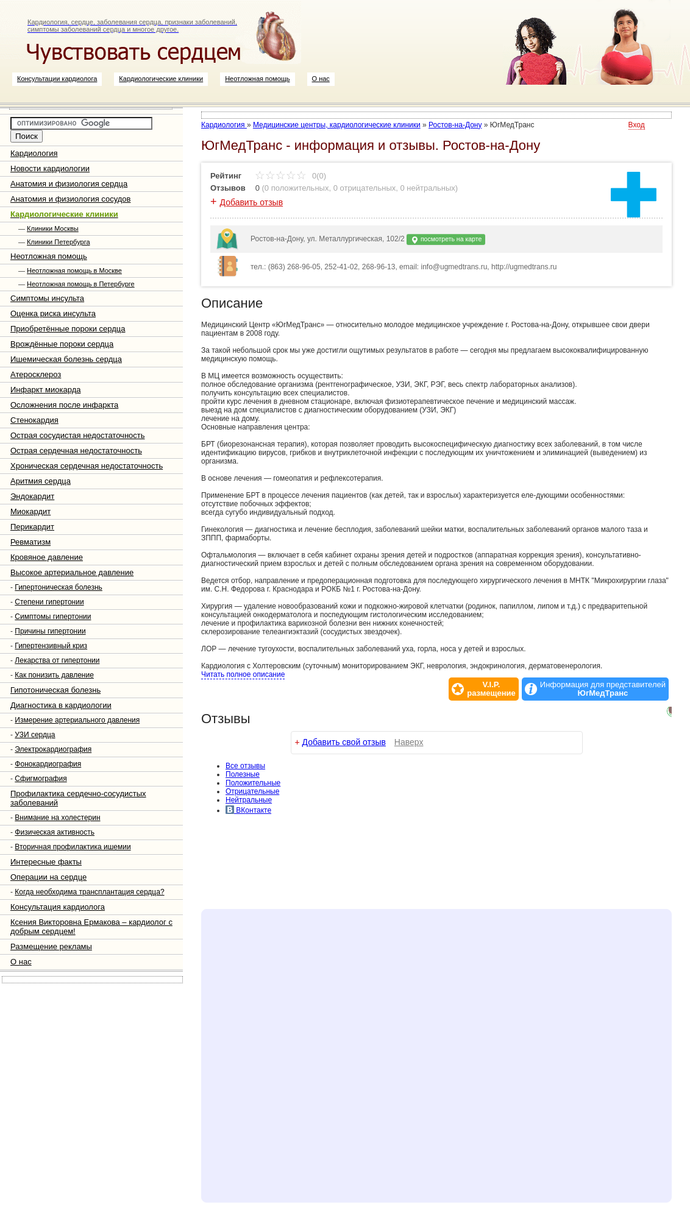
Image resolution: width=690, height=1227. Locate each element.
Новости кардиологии (50, 168)
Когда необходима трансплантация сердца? (89, 892)
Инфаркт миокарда (45, 389)
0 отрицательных (364, 188)
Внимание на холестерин (57, 817)
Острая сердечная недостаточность (76, 450)
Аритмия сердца (40, 481)
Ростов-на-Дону (455, 125)
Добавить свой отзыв (344, 742)
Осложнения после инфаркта (64, 404)
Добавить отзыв (251, 202)
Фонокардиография (48, 764)
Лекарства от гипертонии (57, 660)
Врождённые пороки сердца (61, 343)
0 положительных (297, 188)
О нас (321, 78)
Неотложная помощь (257, 78)
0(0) (290, 175)
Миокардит (30, 511)
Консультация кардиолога (57, 906)
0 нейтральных (427, 188)
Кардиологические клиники (161, 78)
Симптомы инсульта (47, 298)
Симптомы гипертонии (53, 616)
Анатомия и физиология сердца (68, 183)
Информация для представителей (603, 689)
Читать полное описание (243, 674)
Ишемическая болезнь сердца (66, 359)
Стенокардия (34, 420)
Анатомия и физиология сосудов (70, 198)
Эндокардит (32, 496)
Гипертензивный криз (51, 646)
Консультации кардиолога (57, 78)
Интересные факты (46, 861)
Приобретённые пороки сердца (67, 328)
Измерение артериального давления (77, 720)
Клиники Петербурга (58, 242)
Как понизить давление (54, 675)
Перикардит (32, 526)
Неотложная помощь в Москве (74, 270)
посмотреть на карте (446, 239)
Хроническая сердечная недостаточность (86, 465)
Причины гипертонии (50, 631)
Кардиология (34, 153)
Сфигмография (40, 778)
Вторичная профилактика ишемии (72, 847)
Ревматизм (30, 541)
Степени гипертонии (49, 602)
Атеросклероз (35, 374)
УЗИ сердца (35, 734)
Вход (636, 125)
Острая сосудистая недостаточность (77, 435)
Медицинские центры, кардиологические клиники (337, 125)
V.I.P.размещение (491, 689)
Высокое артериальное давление (71, 572)
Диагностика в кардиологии (61, 705)
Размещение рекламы (51, 946)
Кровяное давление (46, 557)
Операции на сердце (48, 877)
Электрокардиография (53, 749)
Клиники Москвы (53, 228)
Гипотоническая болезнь (55, 690)
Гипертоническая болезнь (58, 587)
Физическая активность (54, 832)
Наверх (409, 742)
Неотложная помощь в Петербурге (81, 284)
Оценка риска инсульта (53, 313)
